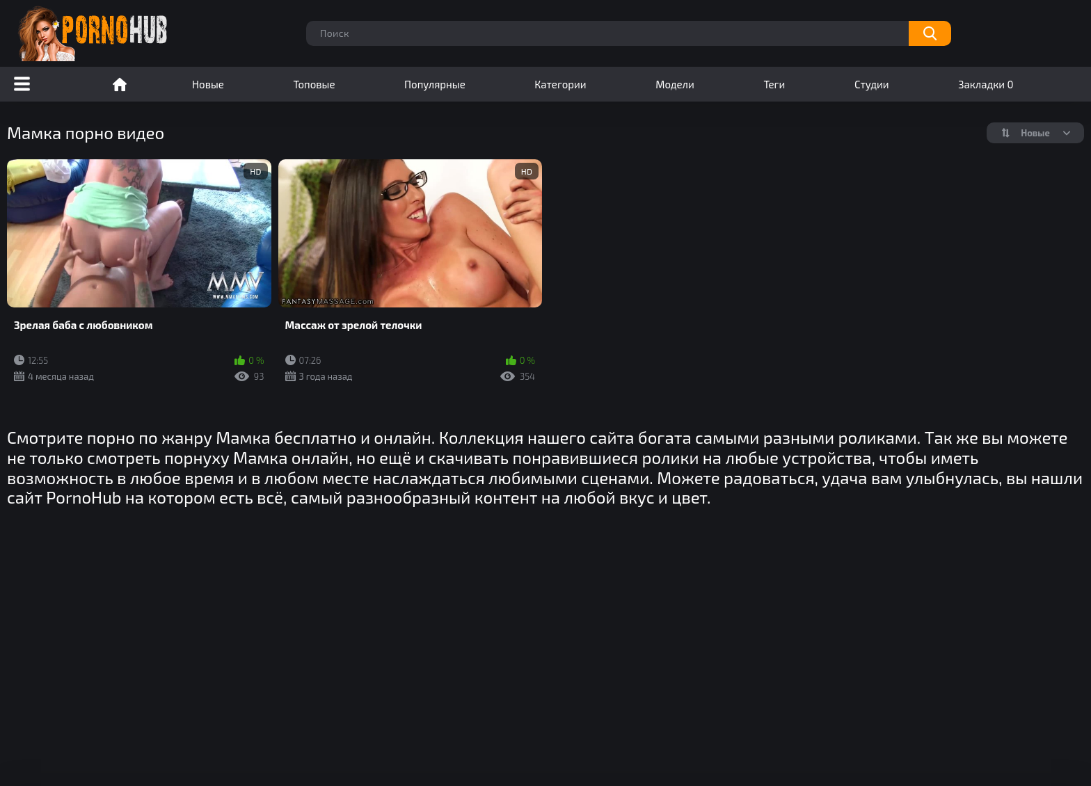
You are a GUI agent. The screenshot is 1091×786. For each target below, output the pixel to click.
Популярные (434, 84)
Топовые (314, 84)
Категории (560, 84)
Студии (871, 84)
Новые (208, 84)
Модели (674, 84)
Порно (119, 84)
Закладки (985, 84)
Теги (774, 84)
